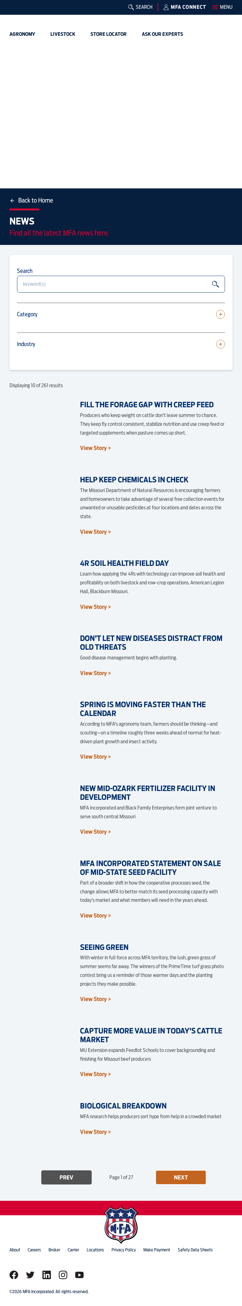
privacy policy (124, 1249)
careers (34, 1249)
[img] (19, 14)
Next (181, 1177)
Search (24, 271)
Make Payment (156, 1249)
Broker (54, 1249)
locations (95, 1249)
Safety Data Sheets (195, 1249)
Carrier (73, 1249)
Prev (66, 1177)
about (14, 1249)
